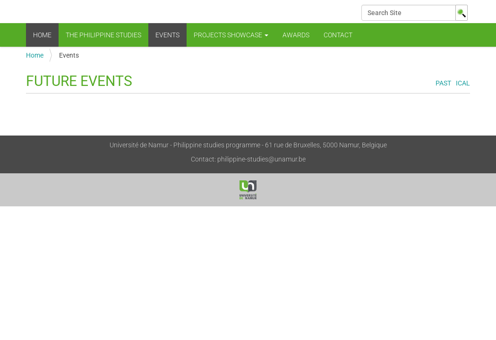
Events (167, 35)
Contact (338, 35)
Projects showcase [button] (231, 35)
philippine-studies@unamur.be (261, 159)
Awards (295, 35)
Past (443, 83)
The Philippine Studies (103, 35)
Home (42, 35)
